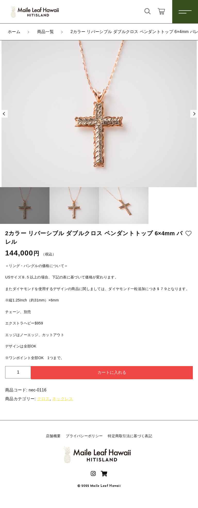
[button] (4, 114)
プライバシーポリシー (84, 436)
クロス (43, 399)
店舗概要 (53, 436)
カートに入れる (111, 372)
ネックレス (62, 399)
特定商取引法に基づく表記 (130, 436)
